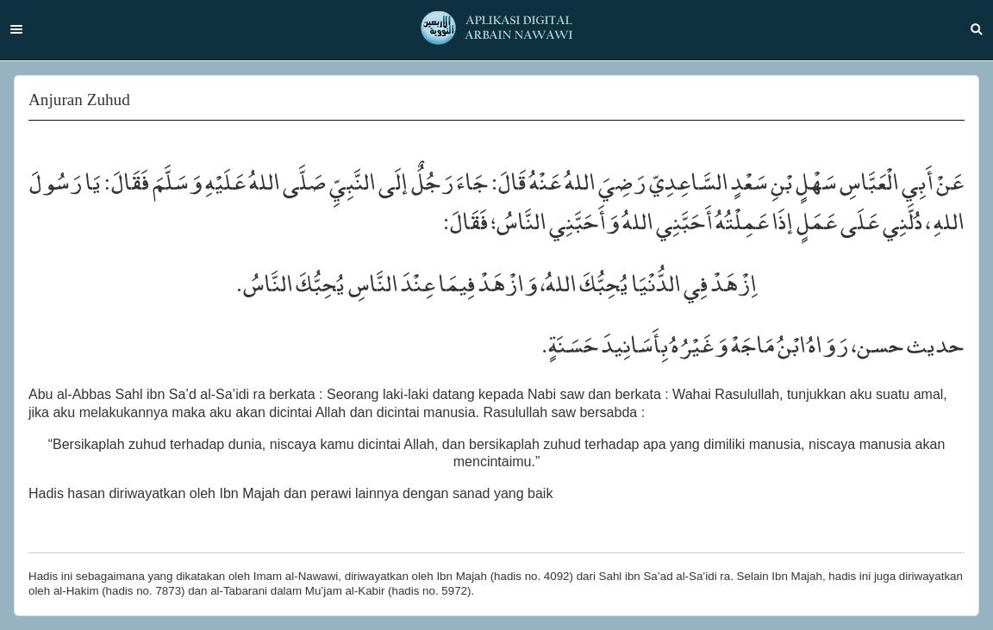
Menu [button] (16, 29)
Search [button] (977, 29)
